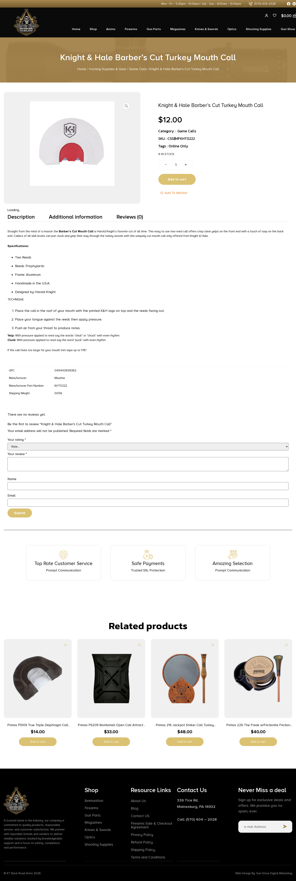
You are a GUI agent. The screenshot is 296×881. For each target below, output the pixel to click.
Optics (231, 29)
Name (12, 479)
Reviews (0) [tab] (130, 217)
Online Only (178, 146)
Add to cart (177, 179)
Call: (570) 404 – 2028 (197, 819)
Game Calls (138, 69)
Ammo (110, 29)
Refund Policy (142, 842)
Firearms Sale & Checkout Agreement (149, 825)
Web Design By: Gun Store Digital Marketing (263, 873)
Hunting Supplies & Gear (107, 69)
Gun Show (288, 29)
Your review (17, 454)
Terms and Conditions (149, 857)
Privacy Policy (142, 835)
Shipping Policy (143, 850)
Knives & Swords (206, 29)
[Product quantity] (175, 165)
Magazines (177, 29)
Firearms (131, 29)
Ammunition (94, 801)
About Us (139, 801)
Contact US (140, 816)
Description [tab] (21, 217)
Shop (93, 29)
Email (11, 495)
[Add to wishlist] (65, 645)
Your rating (17, 439)
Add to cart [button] (37, 742)
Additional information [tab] (75, 217)
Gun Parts (154, 29)
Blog (135, 808)
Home (76, 29)
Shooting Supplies (258, 29)
